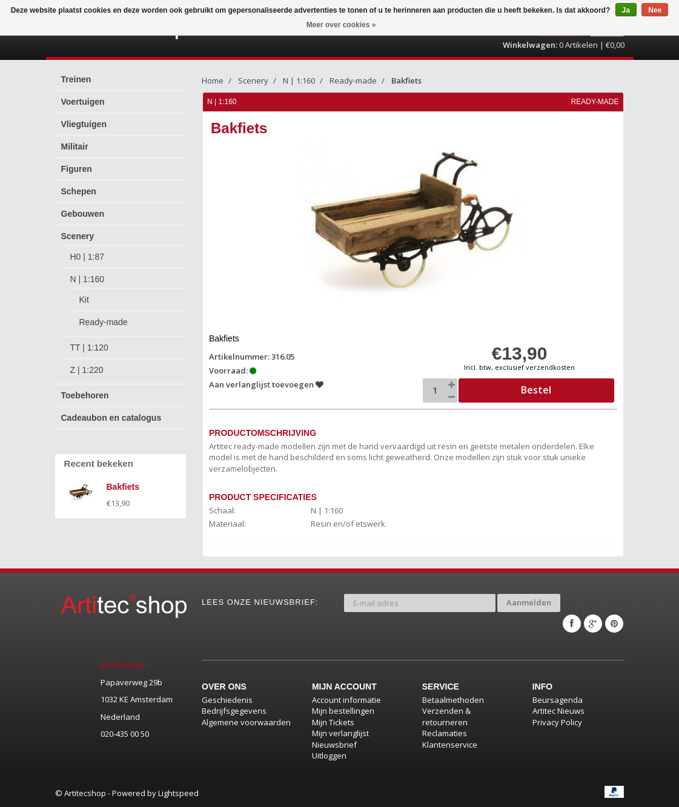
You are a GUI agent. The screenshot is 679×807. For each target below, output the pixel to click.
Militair (74, 146)
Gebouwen (83, 214)
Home (213, 80)
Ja (626, 10)
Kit (84, 300)
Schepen (78, 191)
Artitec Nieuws (558, 710)
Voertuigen (83, 102)
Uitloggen (329, 755)
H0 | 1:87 (87, 257)
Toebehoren (85, 395)
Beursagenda (557, 699)
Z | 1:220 (87, 370)
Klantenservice (449, 744)
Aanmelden (528, 602)
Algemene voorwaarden (246, 722)
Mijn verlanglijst (340, 733)
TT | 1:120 (89, 347)
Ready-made (103, 322)
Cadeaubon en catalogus (111, 418)
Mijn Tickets (333, 722)
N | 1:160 (87, 279)
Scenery (77, 236)
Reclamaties (444, 733)
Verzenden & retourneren (446, 716)
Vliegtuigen (84, 124)
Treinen (76, 79)
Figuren (76, 169)
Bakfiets (406, 80)
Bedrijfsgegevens (234, 710)
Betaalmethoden (453, 699)
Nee (654, 10)
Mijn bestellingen (343, 710)
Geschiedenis (227, 699)
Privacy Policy (557, 722)
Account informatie (346, 699)
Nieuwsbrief (334, 744)
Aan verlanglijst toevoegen (266, 384)
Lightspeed (178, 793)
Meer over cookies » (341, 25)
